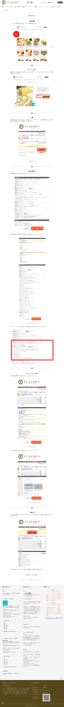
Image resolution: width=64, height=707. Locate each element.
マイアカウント (44, 2)
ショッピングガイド (30, 7)
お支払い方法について (36, 687)
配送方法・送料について (37, 689)
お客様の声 (23, 7)
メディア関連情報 (17, 7)
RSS (43, 692)
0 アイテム (60, 2)
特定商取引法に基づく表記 (37, 692)
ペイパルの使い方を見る (27, 645)
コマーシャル (48, 7)
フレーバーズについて (9, 7)
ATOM (46, 692)
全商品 (3, 7)
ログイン (53, 2)
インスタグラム (41, 7)
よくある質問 (53, 7)
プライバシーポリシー (36, 694)
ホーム (2, 10)
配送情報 (36, 7)
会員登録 (49, 2)
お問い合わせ (59, 7)
